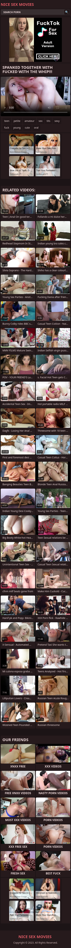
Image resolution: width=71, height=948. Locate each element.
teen (6, 121)
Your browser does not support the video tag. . (35, 96)
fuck (6, 127)
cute (27, 127)
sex (41, 121)
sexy (57, 121)
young (17, 127)
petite (17, 121)
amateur (29, 121)
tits (48, 121)
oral (36, 127)
